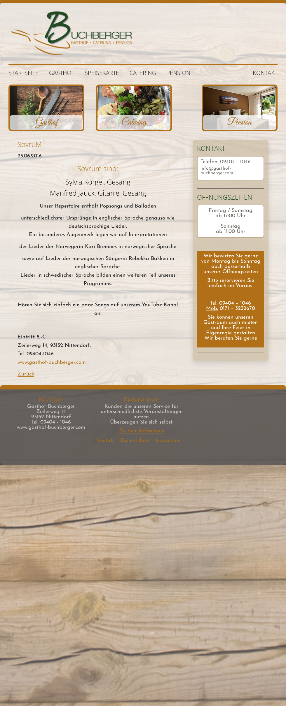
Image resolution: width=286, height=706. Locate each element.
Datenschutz (135, 440)
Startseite (23, 73)
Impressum (168, 440)
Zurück (26, 374)
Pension (178, 73)
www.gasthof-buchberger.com (52, 362)
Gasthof (61, 73)
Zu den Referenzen (141, 431)
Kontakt (265, 73)
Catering (143, 73)
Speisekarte (102, 73)
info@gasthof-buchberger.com (216, 170)
